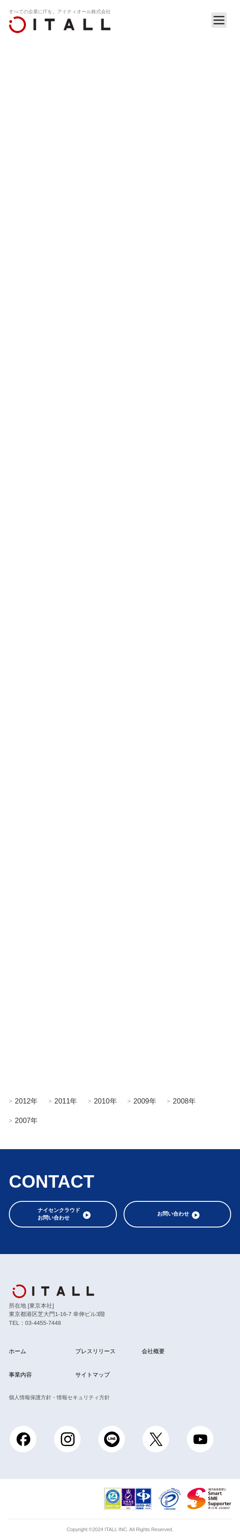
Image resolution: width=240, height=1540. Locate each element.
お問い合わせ (173, 1214)
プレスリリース (95, 1351)
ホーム (17, 1351)
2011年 (65, 1100)
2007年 (26, 1120)
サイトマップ (92, 1374)
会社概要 (153, 1351)
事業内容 (20, 1374)
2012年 (26, 1100)
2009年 (144, 1100)
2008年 (184, 1100)
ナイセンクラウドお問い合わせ (59, 1214)
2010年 (105, 1100)
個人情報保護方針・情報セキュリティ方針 (59, 1397)
